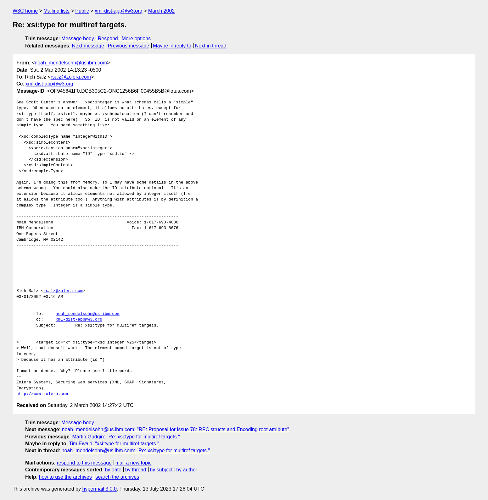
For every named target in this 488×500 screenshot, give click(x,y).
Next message (88, 45)
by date (113, 469)
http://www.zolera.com (42, 394)
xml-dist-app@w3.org (118, 11)
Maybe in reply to (172, 45)
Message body (77, 38)
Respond (108, 38)
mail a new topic (133, 462)
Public (82, 11)
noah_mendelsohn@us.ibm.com (71, 62)
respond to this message (84, 462)
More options (136, 38)
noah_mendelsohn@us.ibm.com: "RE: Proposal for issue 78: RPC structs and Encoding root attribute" (175, 429)
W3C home (25, 11)
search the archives (117, 477)
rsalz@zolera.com (71, 77)
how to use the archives (65, 477)
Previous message (128, 45)
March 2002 (161, 11)
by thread (135, 469)
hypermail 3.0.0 (99, 489)
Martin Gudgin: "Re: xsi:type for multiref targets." (126, 436)
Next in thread (211, 45)
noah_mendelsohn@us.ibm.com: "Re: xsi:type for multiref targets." (136, 450)
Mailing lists (56, 11)
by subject (161, 469)
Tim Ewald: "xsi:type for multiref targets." (114, 443)
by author (186, 469)
